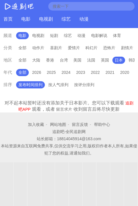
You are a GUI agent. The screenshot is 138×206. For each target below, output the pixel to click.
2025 (51, 72)
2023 (80, 72)
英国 (105, 60)
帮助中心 (102, 124)
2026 (36, 72)
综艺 (66, 19)
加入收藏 (36, 124)
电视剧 (46, 19)
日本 (119, 60)
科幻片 (91, 47)
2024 (66, 72)
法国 (91, 60)
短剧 (54, 35)
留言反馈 (80, 124)
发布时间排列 (30, 84)
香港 (50, 60)
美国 (77, 60)
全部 (22, 47)
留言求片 (64, 109)
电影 (25, 19)
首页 (8, 19)
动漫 (84, 19)
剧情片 (127, 47)
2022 (95, 72)
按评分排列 (84, 84)
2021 (110, 72)
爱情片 (74, 47)
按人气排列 (58, 84)
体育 (117, 35)
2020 (124, 72)
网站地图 (58, 124)
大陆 (36, 60)
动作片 (38, 47)
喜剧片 (56, 47)
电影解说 (99, 35)
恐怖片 (109, 47)
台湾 (64, 60)
